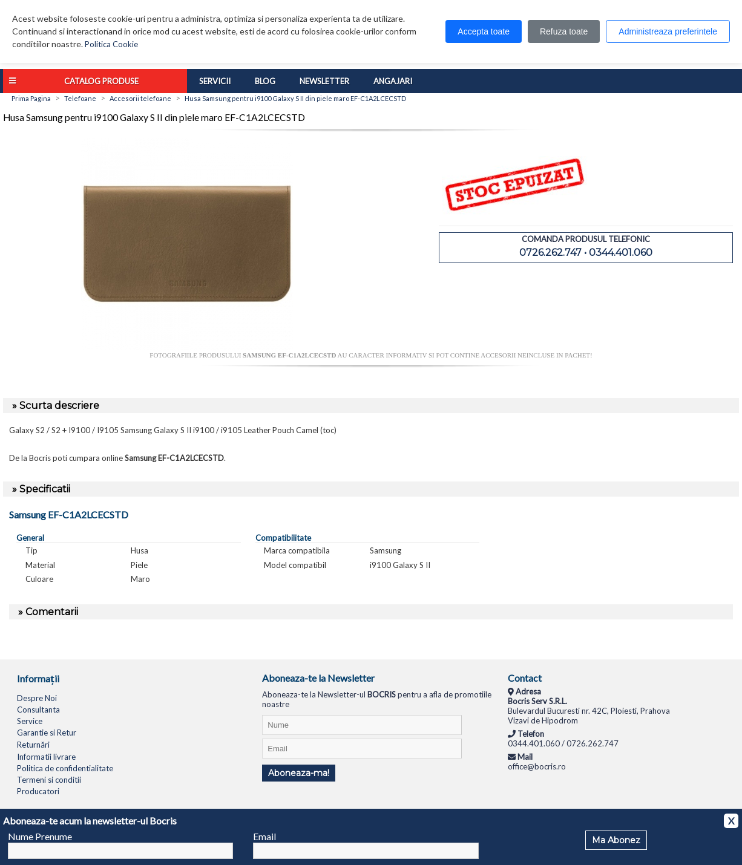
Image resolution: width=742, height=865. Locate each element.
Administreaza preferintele (668, 31)
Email (264, 836)
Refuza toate (564, 31)
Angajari (392, 81)
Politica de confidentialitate (65, 768)
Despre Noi (37, 698)
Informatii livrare (46, 757)
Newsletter (324, 81)
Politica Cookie (111, 44)
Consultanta (38, 709)
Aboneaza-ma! (298, 773)
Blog (265, 81)
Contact (525, 678)
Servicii (215, 81)
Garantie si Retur (46, 732)
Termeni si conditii (49, 780)
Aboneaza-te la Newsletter (318, 678)
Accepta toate (484, 31)
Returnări (33, 744)
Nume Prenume (40, 836)
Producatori (38, 791)
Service (29, 721)
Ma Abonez (616, 840)
